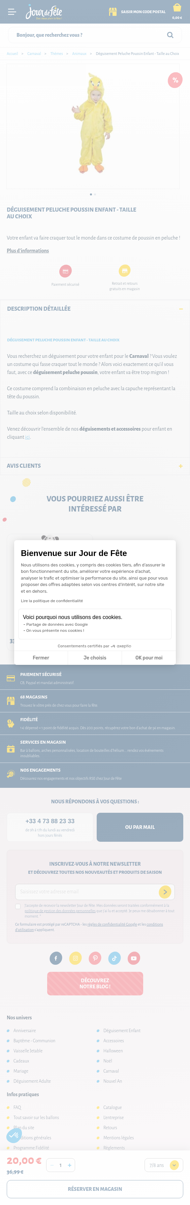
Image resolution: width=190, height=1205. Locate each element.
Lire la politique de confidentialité (52, 600)
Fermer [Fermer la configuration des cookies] (41, 658)
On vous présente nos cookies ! (55, 630)
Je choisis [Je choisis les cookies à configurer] (95, 658)
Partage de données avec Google (57, 624)
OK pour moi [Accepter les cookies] (149, 658)
